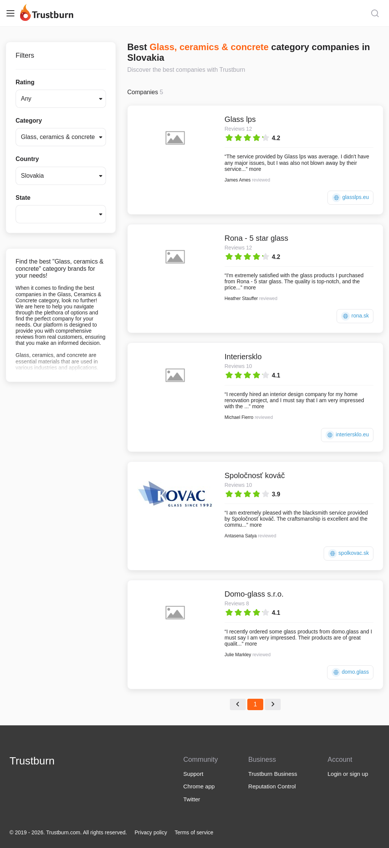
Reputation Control (272, 786)
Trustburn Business (272, 774)
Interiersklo (243, 356)
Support (193, 774)
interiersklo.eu (347, 435)
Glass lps (240, 119)
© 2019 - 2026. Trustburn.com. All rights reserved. (68, 832)
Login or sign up (347, 774)
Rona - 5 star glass (256, 238)
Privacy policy (150, 832)
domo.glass (350, 672)
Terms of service (194, 832)
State (23, 197)
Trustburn (32, 761)
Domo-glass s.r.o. (254, 594)
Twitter (191, 799)
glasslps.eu (350, 197)
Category (29, 120)
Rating (25, 82)
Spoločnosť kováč (255, 475)
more (255, 169)
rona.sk (355, 316)
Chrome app (199, 786)
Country (27, 159)
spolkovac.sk (348, 553)
